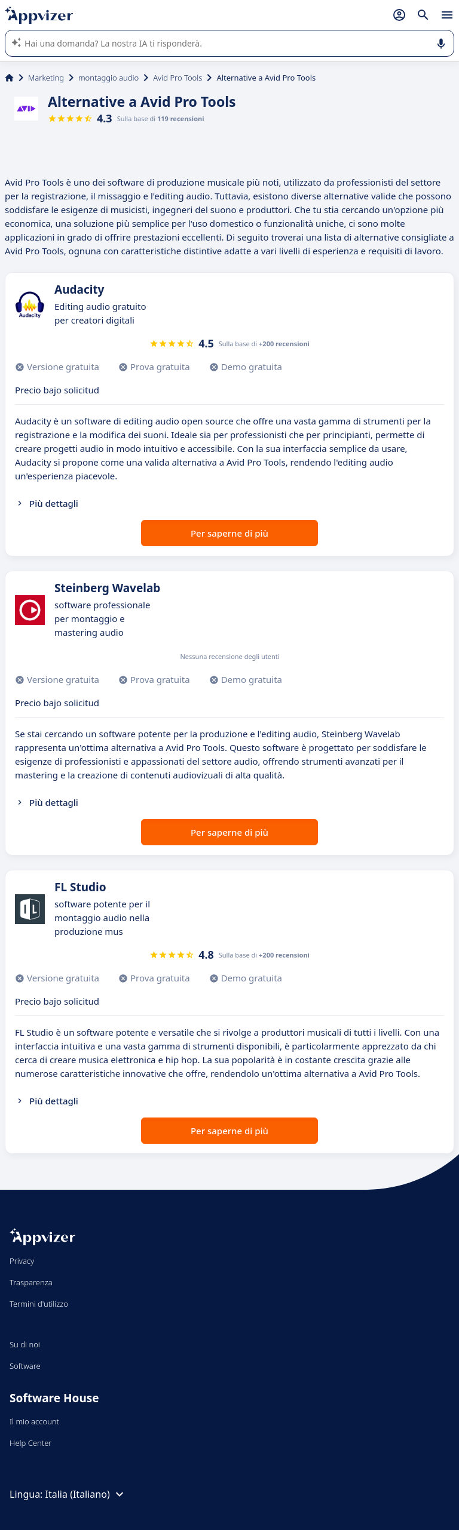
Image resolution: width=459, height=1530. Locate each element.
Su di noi (25, 1344)
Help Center (31, 1442)
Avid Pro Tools (177, 77)
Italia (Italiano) (86, 1494)
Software (25, 1365)
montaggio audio (108, 77)
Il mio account (34, 1421)
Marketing (46, 77)
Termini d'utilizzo (39, 1303)
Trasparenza (31, 1282)
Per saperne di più (229, 533)
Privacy (22, 1260)
